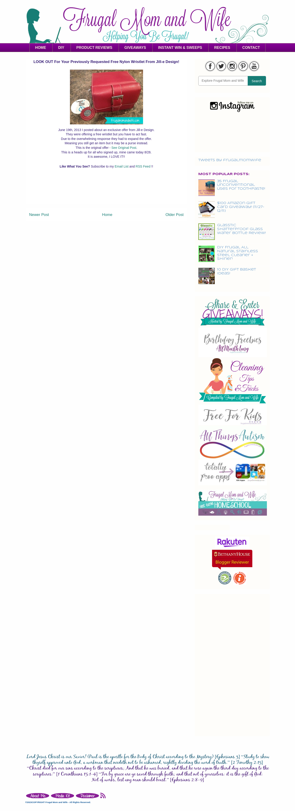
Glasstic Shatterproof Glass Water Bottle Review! (241, 229)
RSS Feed (143, 166)
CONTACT (251, 48)
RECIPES (222, 48)
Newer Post (39, 215)
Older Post (174, 215)
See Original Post (124, 148)
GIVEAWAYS (135, 48)
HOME (40, 48)
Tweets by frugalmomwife (229, 160)
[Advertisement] (106, 193)
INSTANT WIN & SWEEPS (180, 48)
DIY (61, 48)
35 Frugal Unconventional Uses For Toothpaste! (241, 185)
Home (107, 215)
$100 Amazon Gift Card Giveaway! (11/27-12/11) (240, 207)
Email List (122, 166)
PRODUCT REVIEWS (94, 48)
